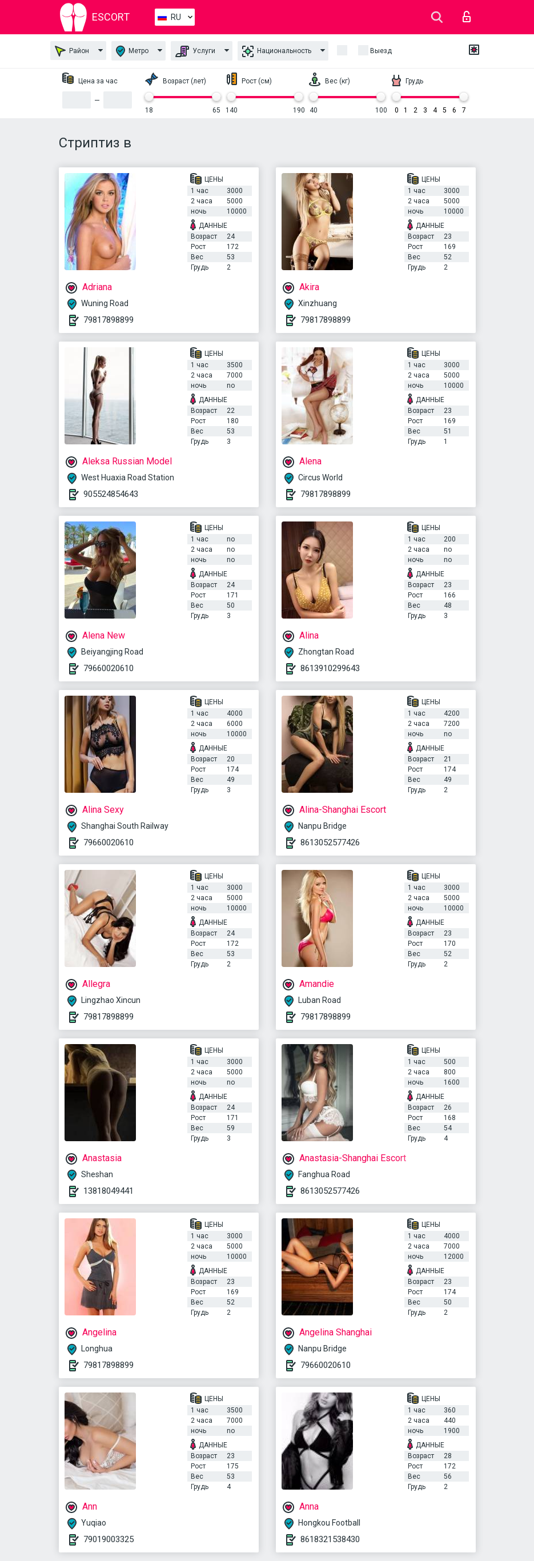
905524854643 (110, 494)
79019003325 (108, 1539)
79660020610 (108, 668)
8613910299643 (330, 668)
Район (72, 51)
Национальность (276, 51)
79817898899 (108, 320)
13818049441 (108, 1191)
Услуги (195, 51)
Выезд (381, 51)
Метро (132, 51)
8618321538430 (330, 1539)
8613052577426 (330, 842)
